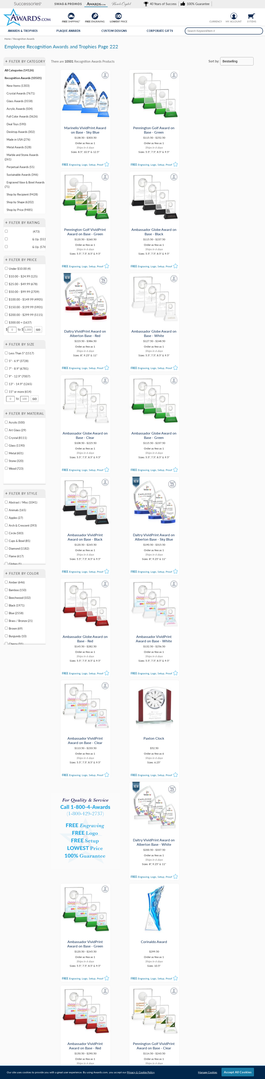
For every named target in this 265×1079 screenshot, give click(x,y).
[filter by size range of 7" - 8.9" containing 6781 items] (6, 368)
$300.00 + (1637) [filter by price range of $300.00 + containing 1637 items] (20, 322)
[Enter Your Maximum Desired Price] (28, 330)
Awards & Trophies (23, 31)
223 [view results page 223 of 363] (157, 904)
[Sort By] (237, 61)
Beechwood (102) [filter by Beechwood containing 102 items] (20, 597)
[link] (161, 4)
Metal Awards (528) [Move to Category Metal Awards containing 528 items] (19, 147)
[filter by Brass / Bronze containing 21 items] (6, 620)
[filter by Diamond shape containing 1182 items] (6, 548)
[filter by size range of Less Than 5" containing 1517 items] (6, 352)
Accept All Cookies (238, 1072)
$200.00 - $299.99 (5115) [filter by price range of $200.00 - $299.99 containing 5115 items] (26, 315)
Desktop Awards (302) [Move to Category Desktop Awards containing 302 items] (21, 132)
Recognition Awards (88, 61)
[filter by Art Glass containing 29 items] (6, 429)
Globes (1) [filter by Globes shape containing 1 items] (15, 564)
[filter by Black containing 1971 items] (6, 605)
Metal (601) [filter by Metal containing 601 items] (16, 453)
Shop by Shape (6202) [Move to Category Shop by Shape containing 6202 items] (20, 202)
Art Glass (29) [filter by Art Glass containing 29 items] (17, 430)
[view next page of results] (183, 904)
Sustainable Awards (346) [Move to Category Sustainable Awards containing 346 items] (22, 174)
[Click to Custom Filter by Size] (35, 398)
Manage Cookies (207, 1072)
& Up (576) (27, 247)
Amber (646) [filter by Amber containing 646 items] (17, 582)
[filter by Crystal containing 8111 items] (6, 437)
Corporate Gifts (160, 31)
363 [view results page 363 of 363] (174, 904)
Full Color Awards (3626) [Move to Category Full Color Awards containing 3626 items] (22, 116)
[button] (17, 4)
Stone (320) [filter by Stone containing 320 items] (16, 461)
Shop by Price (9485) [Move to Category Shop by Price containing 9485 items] (20, 210)
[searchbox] (224, 30)
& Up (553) (27, 239)
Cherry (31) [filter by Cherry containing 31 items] (16, 644)
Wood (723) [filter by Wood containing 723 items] (16, 468)
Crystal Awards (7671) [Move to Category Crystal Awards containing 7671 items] (21, 93)
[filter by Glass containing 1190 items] (6, 445)
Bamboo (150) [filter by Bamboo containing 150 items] (17, 590)
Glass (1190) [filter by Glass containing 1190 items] (17, 445)
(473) (24, 231)
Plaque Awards (68, 31)
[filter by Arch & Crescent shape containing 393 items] (6, 525)
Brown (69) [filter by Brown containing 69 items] (15, 628)
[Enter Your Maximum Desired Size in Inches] (24, 399)
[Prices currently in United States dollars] (212, 15)
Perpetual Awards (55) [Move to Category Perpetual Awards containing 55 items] (20, 167)
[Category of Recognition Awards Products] (132, 45)
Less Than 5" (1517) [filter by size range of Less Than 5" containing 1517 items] (21, 353)
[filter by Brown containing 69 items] (6, 628)
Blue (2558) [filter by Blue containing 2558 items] (16, 613)
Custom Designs (114, 31)
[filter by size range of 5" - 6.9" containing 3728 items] (6, 360)
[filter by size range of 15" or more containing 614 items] (6, 391)
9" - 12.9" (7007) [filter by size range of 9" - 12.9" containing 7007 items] (19, 376)
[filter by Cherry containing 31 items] (6, 643)
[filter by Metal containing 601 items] (6, 452)
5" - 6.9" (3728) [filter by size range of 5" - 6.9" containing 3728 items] (18, 361)
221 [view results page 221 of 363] (139, 904)
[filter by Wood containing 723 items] (6, 468)
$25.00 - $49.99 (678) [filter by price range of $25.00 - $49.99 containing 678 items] (23, 284)
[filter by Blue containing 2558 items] (6, 612)
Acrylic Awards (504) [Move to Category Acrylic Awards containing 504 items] (20, 108)
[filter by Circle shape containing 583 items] (6, 532)
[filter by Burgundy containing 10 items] (6, 635)
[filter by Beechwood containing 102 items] (6, 597)
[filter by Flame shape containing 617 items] (6, 555)
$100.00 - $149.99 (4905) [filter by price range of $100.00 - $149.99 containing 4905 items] (26, 299)
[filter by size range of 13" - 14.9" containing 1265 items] (6, 383)
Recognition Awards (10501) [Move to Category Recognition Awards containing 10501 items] (23, 78)
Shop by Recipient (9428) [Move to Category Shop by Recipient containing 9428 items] (22, 194)
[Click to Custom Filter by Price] (38, 329)
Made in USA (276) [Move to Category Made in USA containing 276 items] (18, 139)
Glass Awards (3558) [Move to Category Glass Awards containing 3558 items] (20, 101)
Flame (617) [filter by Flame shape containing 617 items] (16, 556)
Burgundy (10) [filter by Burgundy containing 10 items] (17, 636)
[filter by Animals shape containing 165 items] (6, 509)
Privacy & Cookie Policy (140, 1072)
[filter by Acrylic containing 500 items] (6, 422)
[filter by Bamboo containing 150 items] (6, 589)
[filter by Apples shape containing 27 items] (6, 517)
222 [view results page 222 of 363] (148, 904)
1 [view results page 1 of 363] (122, 904)
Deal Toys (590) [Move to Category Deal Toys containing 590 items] (16, 124)
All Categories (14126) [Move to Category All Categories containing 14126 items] (19, 70)
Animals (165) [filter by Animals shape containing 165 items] (17, 510)
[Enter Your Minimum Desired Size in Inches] (10, 399)
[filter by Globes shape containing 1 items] (6, 563)
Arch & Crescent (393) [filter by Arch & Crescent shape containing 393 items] (23, 525)
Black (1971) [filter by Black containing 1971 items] (16, 605)
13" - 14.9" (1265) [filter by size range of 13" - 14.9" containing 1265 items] (20, 384)
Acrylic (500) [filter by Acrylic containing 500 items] (17, 422)
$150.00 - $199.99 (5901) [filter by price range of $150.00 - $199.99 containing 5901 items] (26, 307)
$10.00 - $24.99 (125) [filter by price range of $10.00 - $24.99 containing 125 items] (23, 276)
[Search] (257, 30)
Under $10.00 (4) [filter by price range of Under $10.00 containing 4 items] (20, 268)
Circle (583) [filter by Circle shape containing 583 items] (16, 533)
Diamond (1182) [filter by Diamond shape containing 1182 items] (19, 548)
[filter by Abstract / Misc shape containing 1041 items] (6, 502)
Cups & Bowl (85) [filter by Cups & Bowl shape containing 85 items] (19, 541)
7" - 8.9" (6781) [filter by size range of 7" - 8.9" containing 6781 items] (18, 368)
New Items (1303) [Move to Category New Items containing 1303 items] (18, 85)
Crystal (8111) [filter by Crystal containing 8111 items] (18, 438)
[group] (216, 15)
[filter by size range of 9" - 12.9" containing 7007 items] (6, 376)
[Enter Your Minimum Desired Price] (12, 330)
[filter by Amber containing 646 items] (6, 582)
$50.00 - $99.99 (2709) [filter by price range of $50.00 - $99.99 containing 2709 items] (24, 291)
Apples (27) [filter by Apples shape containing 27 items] (16, 518)
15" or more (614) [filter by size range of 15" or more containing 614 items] (20, 391)
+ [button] (6, 61)
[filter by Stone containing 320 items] (6, 460)
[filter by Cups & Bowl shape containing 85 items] (6, 540)
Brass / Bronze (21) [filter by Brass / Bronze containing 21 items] (21, 621)
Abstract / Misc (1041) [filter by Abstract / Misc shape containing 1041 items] (23, 502)
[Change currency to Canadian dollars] (219, 15)
